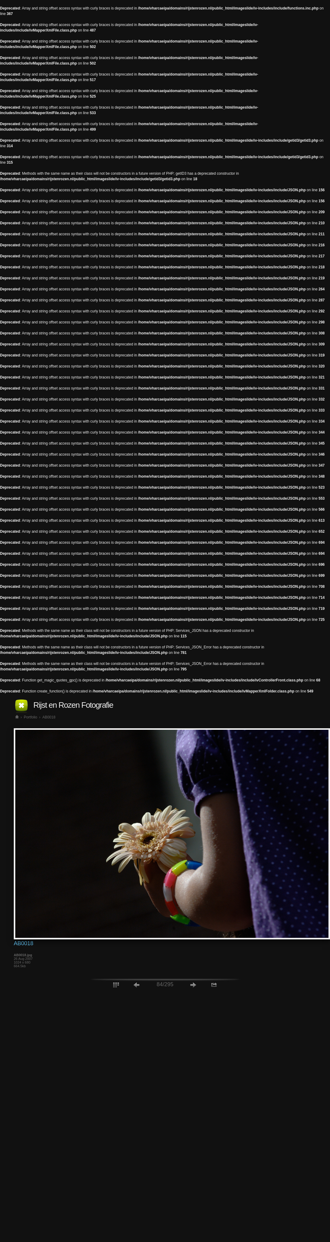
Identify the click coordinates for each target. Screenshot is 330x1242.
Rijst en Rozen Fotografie (73, 705)
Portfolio (30, 717)
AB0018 (48, 717)
